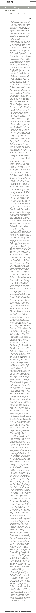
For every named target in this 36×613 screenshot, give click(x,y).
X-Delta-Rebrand (16, 356)
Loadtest (28, 156)
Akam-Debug (19, 29)
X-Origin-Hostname (17, 480)
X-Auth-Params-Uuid (26, 297)
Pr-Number (21, 186)
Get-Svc (25, 119)
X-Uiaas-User (24, 568)
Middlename (27, 161)
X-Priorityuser (19, 497)
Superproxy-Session (15, 239)
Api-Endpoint (28, 33)
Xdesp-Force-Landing (21, 593)
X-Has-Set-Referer (17, 410)
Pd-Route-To (28, 180)
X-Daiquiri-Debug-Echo (15, 350)
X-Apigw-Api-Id (16, 289)
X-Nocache (12, 471)
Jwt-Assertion (17, 152)
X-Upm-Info (15, 572)
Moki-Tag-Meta (19, 162)
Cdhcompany (15, 56)
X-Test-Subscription (17, 557)
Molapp (22, 162)
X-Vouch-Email (16, 580)
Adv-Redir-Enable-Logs (19, 26)
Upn (13, 257)
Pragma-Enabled (27, 186)
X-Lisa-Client (25, 432)
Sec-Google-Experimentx (14, 211)
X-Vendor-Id (26, 578)
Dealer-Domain (23, 85)
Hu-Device (11, 128)
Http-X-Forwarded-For (24, 127)
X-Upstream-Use (25, 572)
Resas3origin (14, 200)
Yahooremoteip (12, 597)
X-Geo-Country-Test (19, 402)
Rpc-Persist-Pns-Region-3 (20, 203)
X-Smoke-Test (25, 541)
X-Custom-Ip (21, 348)
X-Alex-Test (25, 283)
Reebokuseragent (21, 196)
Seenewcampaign (27, 214)
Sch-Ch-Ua (22, 225)
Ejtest (28, 101)
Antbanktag (28, 32)
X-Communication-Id (17, 338)
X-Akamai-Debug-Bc (17, 282)
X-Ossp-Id (28, 484)
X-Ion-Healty (27, 425)
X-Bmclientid (21, 315)
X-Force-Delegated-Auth (20, 390)
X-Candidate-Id (20, 325)
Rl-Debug (26, 201)
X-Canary (26, 324)
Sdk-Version (23, 210)
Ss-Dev (11, 233)
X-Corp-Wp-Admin (16, 340)
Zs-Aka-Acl (15, 599)
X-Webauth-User (12, 582)
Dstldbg (11, 98)
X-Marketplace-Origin (19, 452)
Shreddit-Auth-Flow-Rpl (24, 222)
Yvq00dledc (28, 597)
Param (17, 179)
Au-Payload (26, 39)
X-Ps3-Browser (19, 502)
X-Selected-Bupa (16, 529)
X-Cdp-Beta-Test (25, 329)
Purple (16, 193)
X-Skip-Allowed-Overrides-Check (20, 538)
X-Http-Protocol (17, 415)
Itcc (17, 150)
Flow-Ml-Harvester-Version (22, 111)
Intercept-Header (12, 146)
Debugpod (20, 86)
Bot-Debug (13, 51)
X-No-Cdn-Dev (23, 470)
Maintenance (26, 159)
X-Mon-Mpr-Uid (22, 461)
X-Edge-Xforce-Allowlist (13, 372)
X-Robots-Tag (19, 521)
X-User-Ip (19, 575)
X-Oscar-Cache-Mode (24, 484)
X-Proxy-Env (28, 499)
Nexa (20, 167)
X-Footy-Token (26, 388)
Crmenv (26, 72)
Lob (30, 156)
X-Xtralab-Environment (14, 588)
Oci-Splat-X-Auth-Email (24, 171)
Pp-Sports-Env (16, 186)
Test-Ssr (15, 246)
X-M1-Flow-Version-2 (26, 449)
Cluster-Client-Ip (19, 65)
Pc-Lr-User (24, 180)
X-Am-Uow (14, 286)
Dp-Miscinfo (25, 96)
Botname (19, 51)
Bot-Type (16, 51)
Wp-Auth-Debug (12, 270)
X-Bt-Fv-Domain (19, 319)
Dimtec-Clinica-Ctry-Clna (26, 93)
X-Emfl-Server (26, 373)
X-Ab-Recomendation (23, 274)
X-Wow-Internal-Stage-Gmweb (17, 584)
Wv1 (29, 272)
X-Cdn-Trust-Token (20, 329)
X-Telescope (27, 555)
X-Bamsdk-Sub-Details (18, 304)
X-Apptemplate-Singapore (20, 294)
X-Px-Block (22, 504)
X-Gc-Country (18, 400)
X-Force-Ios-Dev (27, 390)
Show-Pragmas (15, 220)
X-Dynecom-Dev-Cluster (20, 367)
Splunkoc (14, 232)
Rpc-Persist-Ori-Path (18, 202)
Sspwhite (25, 234)
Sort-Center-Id (12, 231)
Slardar (27, 228)
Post (23, 185)
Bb (26, 48)
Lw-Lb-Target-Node (27, 157)
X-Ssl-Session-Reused (17, 547)
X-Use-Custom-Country (22, 573)
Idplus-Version (28, 142)
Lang (18, 154)
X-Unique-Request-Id (19, 570)
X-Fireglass (18, 386)
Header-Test (16, 124)
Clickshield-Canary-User (25, 62)
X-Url (29, 572)
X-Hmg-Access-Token (27, 412)
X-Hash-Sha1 (27, 410)
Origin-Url (22, 176)
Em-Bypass (20, 102)
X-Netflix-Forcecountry (19, 468)
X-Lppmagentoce (22, 441)
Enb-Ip (28, 104)
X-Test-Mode (12, 557)
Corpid (16, 69)
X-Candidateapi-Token (26, 325)
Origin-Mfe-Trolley (12, 176)
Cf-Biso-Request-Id (16, 60)
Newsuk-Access (17, 167)
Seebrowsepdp (17, 214)
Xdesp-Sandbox (26, 594)
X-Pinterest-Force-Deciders (24, 493)
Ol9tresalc (15, 173)
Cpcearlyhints (25, 70)
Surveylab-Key (25, 240)
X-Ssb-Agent (28, 545)
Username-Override (13, 261)
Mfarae (18, 161)
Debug (27, 85)
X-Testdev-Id (27, 557)
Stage (18, 235)
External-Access (22, 108)
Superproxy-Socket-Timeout (23, 239)
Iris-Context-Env (26, 147)
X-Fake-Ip (28, 381)
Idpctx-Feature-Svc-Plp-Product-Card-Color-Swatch (20, 141)
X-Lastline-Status (26, 429)
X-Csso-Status (24, 345)
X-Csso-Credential (15, 345)
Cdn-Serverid (16, 59)
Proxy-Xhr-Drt (14, 192)
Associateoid (19, 38)
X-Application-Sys (24, 291)
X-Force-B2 (15, 389)
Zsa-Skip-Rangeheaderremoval (21, 601)
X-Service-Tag (22, 531)
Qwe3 (25, 195)
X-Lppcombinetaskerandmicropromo (17, 438)
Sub (19, 236)
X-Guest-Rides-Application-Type (23, 408)
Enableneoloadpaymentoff (19, 104)
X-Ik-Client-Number (17, 420)
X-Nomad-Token (26, 471)
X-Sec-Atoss (24, 525)
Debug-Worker (12, 86)
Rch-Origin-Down (18, 201)
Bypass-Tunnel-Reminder (22, 53)
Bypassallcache (28, 53)
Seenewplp (21, 215)
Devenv (11, 90)
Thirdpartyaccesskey (18, 248)
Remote (14, 198)
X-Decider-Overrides (19, 355)
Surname (21, 240)
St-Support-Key (15, 235)
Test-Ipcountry (19, 245)
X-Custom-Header (13, 348)
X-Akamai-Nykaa (22, 282)
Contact (25, 4)
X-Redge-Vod (13, 511)
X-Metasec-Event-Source (18, 459)
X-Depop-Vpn (21, 356)
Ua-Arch (17, 254)
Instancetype (26, 145)
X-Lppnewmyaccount (26, 442)
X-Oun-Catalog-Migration (19, 485)
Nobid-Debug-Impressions (23, 169)
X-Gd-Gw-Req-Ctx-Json (23, 400)
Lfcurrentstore (26, 155)
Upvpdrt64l (16, 257)
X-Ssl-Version (23, 547)
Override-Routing (12, 177)
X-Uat (25, 567)
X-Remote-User (15, 513)
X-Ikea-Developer (27, 420)
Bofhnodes (28, 50)
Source (16, 231)
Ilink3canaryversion (13, 144)
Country (13, 70)
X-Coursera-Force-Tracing (22, 341)
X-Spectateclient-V (26, 543)
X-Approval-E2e (21, 293)
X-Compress (22, 338)
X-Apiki (23, 289)
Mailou (20, 159)
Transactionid (18, 251)
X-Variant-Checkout (14, 577)
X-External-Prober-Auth (24, 379)
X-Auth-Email (15, 296)
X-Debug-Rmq (19, 353)
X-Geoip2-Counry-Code (22, 403)
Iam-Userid (28, 136)
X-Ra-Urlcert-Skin (22, 507)
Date (22, 84)
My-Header (20, 164)
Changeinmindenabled (18, 135)
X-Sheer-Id (21, 532)
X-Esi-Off (11, 375)
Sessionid (19, 218)
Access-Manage (20, 24)
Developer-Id (27, 89)
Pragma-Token (12, 187)
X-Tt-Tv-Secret (27, 566)
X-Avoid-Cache (27, 301)
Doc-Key (17, 95)
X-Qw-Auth (22, 506)
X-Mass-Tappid (27, 453)
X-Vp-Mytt (28, 580)
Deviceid (22, 91)
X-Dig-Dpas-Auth (26, 360)
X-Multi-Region (24, 466)
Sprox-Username (27, 232)
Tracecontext (26, 250)
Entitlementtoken (17, 105)
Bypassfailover (16, 54)
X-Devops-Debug (15, 359)
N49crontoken (12, 165)
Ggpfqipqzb (28, 119)
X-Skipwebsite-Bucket (19, 539)
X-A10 (14, 274)
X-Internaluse (23, 424)
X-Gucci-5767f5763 (16, 408)
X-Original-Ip (12, 483)
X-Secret (27, 525)
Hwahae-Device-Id (19, 129)
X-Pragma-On (16, 496)
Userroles (21, 261)
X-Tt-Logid (17, 565)
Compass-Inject (24, 66)
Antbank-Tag (24, 32)
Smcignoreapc (23, 229)
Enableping (25, 104)
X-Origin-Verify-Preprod (17, 482)
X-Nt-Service (19, 472)
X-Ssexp (11, 546)
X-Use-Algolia (12, 573)
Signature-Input (22, 226)
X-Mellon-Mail (22, 456)
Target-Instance (19, 242)
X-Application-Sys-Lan (27, 292)
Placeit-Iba (27, 184)
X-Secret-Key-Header (17, 526)
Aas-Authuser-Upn (19, 22)
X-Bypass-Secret (17, 323)
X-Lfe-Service (15, 432)
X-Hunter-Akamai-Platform (18, 416)
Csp (18, 79)
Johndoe (13, 152)
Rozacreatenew (12, 202)
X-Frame (16, 397)
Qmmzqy (18, 194)
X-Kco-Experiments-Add (13, 428)
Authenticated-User (26, 40)
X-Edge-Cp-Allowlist (23, 370)
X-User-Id (17, 574)
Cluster (15, 65)
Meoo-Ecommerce (21, 160)
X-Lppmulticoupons (20, 442)
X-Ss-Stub (24, 545)
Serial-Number (24, 217)
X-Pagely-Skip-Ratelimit (27, 487)
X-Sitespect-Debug (24, 537)
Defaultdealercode (24, 86)
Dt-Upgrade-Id (15, 98)
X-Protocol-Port (20, 499)
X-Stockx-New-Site (27, 549)
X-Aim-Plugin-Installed (26, 280)
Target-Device (14, 242)
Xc (23, 592)
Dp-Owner (29, 96)
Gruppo (11, 122)
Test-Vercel (18, 246)
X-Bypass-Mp (23, 322)
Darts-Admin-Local (13, 83)
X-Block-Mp (14, 314)
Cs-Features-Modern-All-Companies (25, 74)
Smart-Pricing (17, 229)
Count (11, 70)
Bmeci (22, 50)
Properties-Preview (27, 190)
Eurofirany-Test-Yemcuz (24, 106)
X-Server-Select (21, 530)
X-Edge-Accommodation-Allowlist (15, 370)
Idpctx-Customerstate (19, 137)
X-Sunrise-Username (21, 551)
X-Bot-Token (15, 316)
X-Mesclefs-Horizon (27, 457)
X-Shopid (21, 533)
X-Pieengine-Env (14, 493)
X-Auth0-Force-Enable (26, 299)
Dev (18, 88)
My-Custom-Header (15, 164)
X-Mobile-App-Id (24, 460)
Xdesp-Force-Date (15, 593)
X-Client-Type (22, 334)
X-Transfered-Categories (24, 562)
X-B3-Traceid (23, 303)
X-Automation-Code (17, 301)
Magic (26, 158)
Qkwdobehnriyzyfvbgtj (13, 194)
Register (34, 1)
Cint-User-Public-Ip (15, 62)
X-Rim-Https (16, 520)
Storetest (14, 236)
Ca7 (19, 54)
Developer (17, 89)
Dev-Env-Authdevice (26, 88)
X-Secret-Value (12, 527)
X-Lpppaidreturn (18, 444)
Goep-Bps (13, 120)
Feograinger (25, 110)
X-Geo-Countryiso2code (26, 402)
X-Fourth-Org (17, 396)
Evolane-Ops (21, 107)
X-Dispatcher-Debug (16, 362)
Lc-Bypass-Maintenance (13, 155)
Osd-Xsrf (28, 176)
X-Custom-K (20, 349)
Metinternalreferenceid (13, 161)
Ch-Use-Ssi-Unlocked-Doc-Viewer (22, 134)
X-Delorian (11, 356)
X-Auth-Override (24, 296)
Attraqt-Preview (18, 39)
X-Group (11, 407)
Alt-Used (15, 32)
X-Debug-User (20, 354)
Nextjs (22, 167)
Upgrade (11, 257)
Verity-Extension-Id (18, 262)
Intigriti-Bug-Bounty (19, 147)
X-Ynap (27, 589)
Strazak (17, 236)
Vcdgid (11, 262)
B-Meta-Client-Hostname (18, 45)
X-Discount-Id (17, 361)
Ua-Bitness (20, 254)
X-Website (22, 582)
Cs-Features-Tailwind (17, 78)
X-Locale (21, 434)
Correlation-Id (19, 69)
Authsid (16, 41)
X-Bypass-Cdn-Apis (24, 321)
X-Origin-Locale (22, 480)
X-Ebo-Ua (22, 368)
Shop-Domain (23, 219)
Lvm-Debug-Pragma (21, 157)
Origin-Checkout (27, 174)
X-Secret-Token (28, 526)
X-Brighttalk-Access (23, 316)
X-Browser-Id (21, 317)
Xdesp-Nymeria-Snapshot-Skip (19, 594)
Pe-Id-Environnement (22, 181)
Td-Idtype (15, 244)
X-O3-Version (17, 476)
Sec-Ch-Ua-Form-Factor (22, 212)
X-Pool (29, 495)
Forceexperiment (20, 114)
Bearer (28, 48)
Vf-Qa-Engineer (19, 263)
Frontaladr (25, 115)
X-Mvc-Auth (28, 466)
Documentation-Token (22, 95)
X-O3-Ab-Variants (15, 474)
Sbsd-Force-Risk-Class (17, 208)
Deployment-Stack (23, 87)
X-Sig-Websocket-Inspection (25, 535)
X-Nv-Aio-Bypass (16, 473)
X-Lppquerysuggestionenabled (18, 446)
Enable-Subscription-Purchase (14, 103)
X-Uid (27, 568)
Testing (28, 247)
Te (17, 244)
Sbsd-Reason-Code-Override (25, 208)
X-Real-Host (24, 509)
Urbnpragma (20, 257)
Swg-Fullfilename (26, 241)
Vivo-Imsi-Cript (23, 264)
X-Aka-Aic (21, 281)
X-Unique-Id (14, 570)
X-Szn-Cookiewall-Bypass (17, 553)
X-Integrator (25, 423)
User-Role (17, 259)
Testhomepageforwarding (22, 247)
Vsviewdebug (14, 265)
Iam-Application (21, 136)
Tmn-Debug (12, 249)
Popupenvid (16, 185)
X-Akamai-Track (15, 283)
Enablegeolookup (12, 104)
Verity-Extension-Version (24, 262)
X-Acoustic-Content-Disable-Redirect (17, 276)
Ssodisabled (19, 234)
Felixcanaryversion (21, 110)
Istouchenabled (12, 150)
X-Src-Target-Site (13, 545)
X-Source (20, 542)
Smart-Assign (12, 229)
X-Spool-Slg (22, 544)
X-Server (17, 530)
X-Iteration (16, 426)
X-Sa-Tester (21, 523)
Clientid (20, 64)
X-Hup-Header (18, 417)
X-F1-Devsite (25, 380)
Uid (10, 256)
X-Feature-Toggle (19, 384)
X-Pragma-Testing (21, 496)
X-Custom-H (28, 347)
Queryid (26, 194)
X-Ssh (14, 546)
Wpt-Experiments (17, 270)
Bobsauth (25, 50)
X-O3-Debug (20, 474)
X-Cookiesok (24, 339)
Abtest (25, 22)
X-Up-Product (18, 571)
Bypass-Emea (25, 52)
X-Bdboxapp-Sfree (27, 310)
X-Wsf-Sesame (24, 587)
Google (22, 120)
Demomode (12, 87)
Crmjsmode (12, 73)
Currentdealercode (21, 80)
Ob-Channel (19, 171)
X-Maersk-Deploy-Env (17, 450)
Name (15, 165)
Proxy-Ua (25, 191)
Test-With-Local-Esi (23, 246)
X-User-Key (23, 575)
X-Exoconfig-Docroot (26, 376)
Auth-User (21, 40)
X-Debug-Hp (15, 352)
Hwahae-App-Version (13, 129)
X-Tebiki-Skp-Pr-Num (13, 555)
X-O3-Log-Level (20, 475)
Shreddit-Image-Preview (22, 224)
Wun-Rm (27, 272)
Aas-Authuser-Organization (27, 21)
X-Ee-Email (27, 372)
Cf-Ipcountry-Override (20, 61)
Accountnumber (20, 25)
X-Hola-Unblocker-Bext (26, 413)
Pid (27, 183)
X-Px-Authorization (17, 504)
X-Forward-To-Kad (26, 393)
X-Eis (14, 373)
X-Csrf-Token (23, 344)
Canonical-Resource (19, 55)
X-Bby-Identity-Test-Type (19, 308)
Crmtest (15, 73)
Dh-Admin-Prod (25, 92)
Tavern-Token (24, 242)
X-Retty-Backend (17, 518)
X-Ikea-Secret (16, 421)
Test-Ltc (22, 245)
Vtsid (22, 265)
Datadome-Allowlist (18, 84)
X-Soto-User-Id (16, 542)
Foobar (11, 113)
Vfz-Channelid (24, 263)
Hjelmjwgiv (23, 125)
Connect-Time (28, 67)
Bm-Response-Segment (17, 50)
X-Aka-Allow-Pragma (27, 281)
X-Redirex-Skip (28, 511)
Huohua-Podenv (26, 128)
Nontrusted (21, 170)
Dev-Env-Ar (21, 88)
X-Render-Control (25, 513)
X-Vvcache (12, 581)
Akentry (20, 31)
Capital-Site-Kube (25, 55)
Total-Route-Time (15, 250)
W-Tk (24, 265)
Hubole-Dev (22, 128)
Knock (11, 153)
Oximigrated (27, 177)
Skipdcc (11, 228)
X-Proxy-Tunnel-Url (23, 500)
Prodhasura (21, 189)
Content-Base (19, 68)
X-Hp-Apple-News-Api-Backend (20, 414)
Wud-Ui (23, 271)
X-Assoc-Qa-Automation (24, 295)
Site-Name (16, 227)
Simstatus (11, 227)
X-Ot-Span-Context (13, 485)
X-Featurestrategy (24, 385)
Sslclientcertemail (23, 233)
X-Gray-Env (25, 406)
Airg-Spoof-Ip (14, 28)
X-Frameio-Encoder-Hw (21, 397)
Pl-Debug (17, 184)
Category (11, 56)
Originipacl (25, 176)
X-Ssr (26, 547)
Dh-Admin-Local (20, 92)
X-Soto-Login (12, 542)
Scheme (26, 225)
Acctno (29, 25)
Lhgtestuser (15, 156)
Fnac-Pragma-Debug (25, 112)
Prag (23, 186)
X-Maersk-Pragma (23, 450)
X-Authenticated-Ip (19, 300)
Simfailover (26, 226)
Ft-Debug (15, 116)
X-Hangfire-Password (24, 409)
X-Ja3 (19, 426)
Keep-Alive (29, 152)
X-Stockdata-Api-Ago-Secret (20, 549)
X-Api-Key (24, 287)
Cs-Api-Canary (22, 73)
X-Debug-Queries (14, 353)
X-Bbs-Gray (13, 308)
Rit (23, 201)
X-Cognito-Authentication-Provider (23, 337)
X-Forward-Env (21, 393)
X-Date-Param (19, 351)
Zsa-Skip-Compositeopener (18, 600)
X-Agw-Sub (15, 280)
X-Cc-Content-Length (15, 327)
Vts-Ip (18, 265)
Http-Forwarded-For (16, 126)
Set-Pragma (26, 218)
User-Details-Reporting (13, 258)
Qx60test (27, 195)
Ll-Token (23, 156)
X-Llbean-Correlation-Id (21, 433)
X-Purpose (18, 503)
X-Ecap (15, 369)
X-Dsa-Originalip (26, 366)
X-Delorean (28, 355)
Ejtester (11, 102)
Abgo (23, 22)
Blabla (11, 49)
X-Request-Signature (17, 514)
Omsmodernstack (19, 173)
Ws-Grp (22, 270)
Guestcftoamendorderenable (17, 122)
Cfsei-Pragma (26, 61)
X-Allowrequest (20, 284)
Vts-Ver (20, 265)
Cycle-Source (27, 82)
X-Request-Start (22, 514)
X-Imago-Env (20, 422)
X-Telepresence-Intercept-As (21, 555)
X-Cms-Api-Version (17, 336)
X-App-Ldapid (14, 290)
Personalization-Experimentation (20, 182)
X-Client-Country (26, 330)
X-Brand (18, 316)
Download (13, 4)
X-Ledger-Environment (16, 431)
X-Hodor (16, 413)
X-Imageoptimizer (15, 422)
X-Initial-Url (16, 423)
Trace (19, 250)
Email (23, 102)
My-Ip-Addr (23, 164)
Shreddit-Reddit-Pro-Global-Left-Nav (15, 225)
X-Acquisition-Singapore (24, 277)
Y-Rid (19, 596)
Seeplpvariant (16, 217)
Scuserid (23, 209)
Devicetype (25, 91)
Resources (18, 4)
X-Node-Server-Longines (20, 471)
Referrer (20, 197)
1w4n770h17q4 (25, 20)
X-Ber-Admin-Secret (21, 311)
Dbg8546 (29, 84)
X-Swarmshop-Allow (18, 552)
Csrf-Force (26, 79)
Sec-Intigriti (28, 212)
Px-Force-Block (23, 193)
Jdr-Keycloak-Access (16, 151)
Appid (11, 36)
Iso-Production (26, 148)
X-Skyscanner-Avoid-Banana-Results (20, 539)
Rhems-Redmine (12, 201)
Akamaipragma (26, 30)
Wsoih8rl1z (24, 270)
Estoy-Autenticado (13, 106)
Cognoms (11, 66)
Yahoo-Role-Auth (25, 596)
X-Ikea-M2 (11, 421)
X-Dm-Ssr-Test (12, 364)
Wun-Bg (11, 272)
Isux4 (16, 150)
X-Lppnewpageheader (19, 443)
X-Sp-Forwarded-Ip (25, 542)
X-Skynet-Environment (25, 539)
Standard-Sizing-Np (25, 235)
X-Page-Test (15, 487)
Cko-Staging (19, 62)
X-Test (26, 556)
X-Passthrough (27, 488)
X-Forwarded (25, 394)
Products (6, 4)
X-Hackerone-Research (17, 409)
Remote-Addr (18, 198)
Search (26, 210)
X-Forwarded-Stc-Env (19, 395)
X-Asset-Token (18, 295)
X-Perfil (15, 490)
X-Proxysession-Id (23, 501)
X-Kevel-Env (19, 428)
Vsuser (11, 265)
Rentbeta (11, 199)
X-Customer (28, 349)
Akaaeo (13, 29)
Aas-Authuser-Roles (13, 22)
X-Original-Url (24, 483)
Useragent (27, 259)
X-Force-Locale (18, 391)
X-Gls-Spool (15, 404)
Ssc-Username (17, 233)
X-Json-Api (16, 427)
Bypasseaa (12, 54)
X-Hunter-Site (13, 417)
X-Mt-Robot (12, 466)
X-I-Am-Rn (15, 418)
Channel (23, 135)
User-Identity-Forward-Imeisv (21, 258)
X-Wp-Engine (23, 586)
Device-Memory (24, 90)
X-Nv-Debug (21, 473)
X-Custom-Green (23, 347)
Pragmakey (16, 187)
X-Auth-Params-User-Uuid (18, 297)
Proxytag (17, 192)
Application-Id (17, 36)
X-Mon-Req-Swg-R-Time (22, 462)
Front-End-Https (21, 115)
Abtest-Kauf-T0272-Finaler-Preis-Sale (23, 23)
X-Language (21, 429)
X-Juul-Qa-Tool (28, 427)
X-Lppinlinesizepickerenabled (25, 440)
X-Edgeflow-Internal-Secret (21, 372)
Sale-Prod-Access (15, 206)
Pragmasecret (20, 187)
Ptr (28, 192)
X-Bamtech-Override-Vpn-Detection (19, 306)
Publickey (11, 193)
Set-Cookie (23, 218)
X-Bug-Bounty (16, 320)
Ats (25, 38)
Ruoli (14, 205)
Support (22, 4)
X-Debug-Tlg (16, 354)
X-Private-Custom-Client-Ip (25, 497)
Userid (22, 260)
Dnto (29, 94)
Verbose (14, 262)
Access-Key (15, 24)
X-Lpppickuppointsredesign (25, 444)
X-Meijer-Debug (12, 456)
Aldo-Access (27, 31)
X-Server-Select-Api (27, 530)
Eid (24, 101)
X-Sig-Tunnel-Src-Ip (17, 535)
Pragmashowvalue (25, 187)
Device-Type (12, 91)
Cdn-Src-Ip (24, 59)
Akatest (17, 31)
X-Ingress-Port (12, 423)
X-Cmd (27, 335)
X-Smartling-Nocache (19, 541)
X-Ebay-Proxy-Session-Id (17, 368)
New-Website (12, 167)
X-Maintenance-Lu (13, 452)
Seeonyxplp (12, 217)
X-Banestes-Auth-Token (16, 307)
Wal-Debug (14, 266)
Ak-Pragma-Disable (23, 28)
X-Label (18, 429)
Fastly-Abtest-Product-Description (19, 109)
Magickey (29, 158)
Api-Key (17, 34)
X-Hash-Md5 (22, 410)
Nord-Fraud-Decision (27, 170)
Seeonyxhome (21, 216)
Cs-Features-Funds (17, 74)
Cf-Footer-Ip (15, 61)
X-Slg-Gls (14, 540)
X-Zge (25, 591)
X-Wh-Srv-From (14, 583)
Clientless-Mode (24, 64)
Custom (26, 80)
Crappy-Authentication (16, 71)
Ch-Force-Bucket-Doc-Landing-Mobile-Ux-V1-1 (20, 133)
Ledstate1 (19, 155)
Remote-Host (28, 198)
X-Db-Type (22, 351)
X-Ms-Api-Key (24, 463)
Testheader (17, 247)
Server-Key (12, 218)
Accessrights (12, 25)
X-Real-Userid (15, 510)
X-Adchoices (20, 278)
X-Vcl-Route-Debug (21, 578)
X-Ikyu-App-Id (20, 421)
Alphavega (11, 32)
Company (20, 66)
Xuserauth (11, 596)
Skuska (14, 228)
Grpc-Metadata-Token (26, 121)
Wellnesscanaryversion (18, 268)
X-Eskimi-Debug (15, 375)
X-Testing (13, 558)
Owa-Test (21, 177)
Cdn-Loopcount (23, 57)
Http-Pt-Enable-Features (23, 126)
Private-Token (17, 189)
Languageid (24, 154)
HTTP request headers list (14, 13)
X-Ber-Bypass (12, 312)
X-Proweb (24, 499)
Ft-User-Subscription (22, 116)
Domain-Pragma (12, 96)
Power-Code (26, 185)
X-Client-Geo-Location (19, 331)
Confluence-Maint (22, 67)
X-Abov (25, 275)
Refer (25, 196)
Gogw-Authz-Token (18, 120)
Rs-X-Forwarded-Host (20, 204)
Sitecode (26, 227)
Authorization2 (12, 41)
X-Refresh (15, 512)
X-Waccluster (17, 581)
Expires (11, 108)
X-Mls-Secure (12, 460)
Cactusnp (22, 54)
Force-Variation (12, 114)
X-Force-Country (26, 389)
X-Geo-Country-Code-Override (25, 401)
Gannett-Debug (15, 118)
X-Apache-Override (13, 287)
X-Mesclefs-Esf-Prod (21, 457)
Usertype (24, 261)
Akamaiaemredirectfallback (20, 30)
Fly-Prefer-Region (15, 112)
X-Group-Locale (15, 407)
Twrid (11, 254)
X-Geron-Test (28, 403)
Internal (17, 146)
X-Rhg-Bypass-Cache (26, 519)
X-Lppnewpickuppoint (26, 443)
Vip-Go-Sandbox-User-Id (16, 264)
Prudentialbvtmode (22, 192)
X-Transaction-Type (17, 562)
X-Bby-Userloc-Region (18, 309)
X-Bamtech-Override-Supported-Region (22, 306)
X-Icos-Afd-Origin (16, 419)
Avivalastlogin (19, 42)
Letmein (22, 155)
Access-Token (24, 24)
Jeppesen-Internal (21, 151)
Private (23, 188)
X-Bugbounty (27, 320)
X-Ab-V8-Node (22, 275)
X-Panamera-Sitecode (19, 488)
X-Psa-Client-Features (25, 502)
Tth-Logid (19, 253)
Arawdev (17, 37)
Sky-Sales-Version (18, 228)
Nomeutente (12, 170)
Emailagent (28, 102)
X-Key (22, 428)
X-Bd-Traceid (15, 310)
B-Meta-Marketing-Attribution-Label (21, 46)
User (29, 257)
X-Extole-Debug (18, 380)
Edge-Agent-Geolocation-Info (25, 100)
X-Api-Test (20, 288)
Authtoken (18, 41)
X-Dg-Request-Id (14, 360)
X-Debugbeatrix (24, 354)
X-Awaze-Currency (22, 302)
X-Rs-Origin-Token (25, 522)
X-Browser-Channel (16, 317)
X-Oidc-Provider (22, 477)
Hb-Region (26, 123)
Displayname (12, 94)
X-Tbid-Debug (19, 554)
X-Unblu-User (23, 569)
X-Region (18, 512)
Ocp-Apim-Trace (12, 172)
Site (14, 227)
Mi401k (24, 161)
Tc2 (13, 243)
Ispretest (11, 149)
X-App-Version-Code (19, 290)
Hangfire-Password (18, 123)
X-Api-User (28, 288)
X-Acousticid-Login (17, 277)
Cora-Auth (13, 69)
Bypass (13, 52)
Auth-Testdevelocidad (13, 40)
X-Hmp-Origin (12, 413)
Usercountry (19, 260)
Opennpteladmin (24, 173)
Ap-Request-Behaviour (23, 33)
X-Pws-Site (26, 503)
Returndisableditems (27, 200)
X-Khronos (25, 428)
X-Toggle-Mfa (19, 560)
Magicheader (12, 159)
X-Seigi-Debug (28, 528)
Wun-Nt (24, 272)
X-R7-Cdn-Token (27, 506)
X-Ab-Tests (17, 275)
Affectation (11, 27)
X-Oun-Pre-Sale (26, 485)
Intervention (12, 147)
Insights (23, 145)
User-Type (24, 259)
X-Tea (26, 554)
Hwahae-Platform (12, 130)
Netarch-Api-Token (21, 166)
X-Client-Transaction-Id (16, 334)
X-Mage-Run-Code (20, 451)
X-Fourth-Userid (21, 396)
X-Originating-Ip (28, 483)
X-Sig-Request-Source (24, 534)
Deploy (15, 87)
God (11, 120)
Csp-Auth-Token (22, 79)
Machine (15, 159)
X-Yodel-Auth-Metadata (18, 590)
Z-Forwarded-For (16, 598)
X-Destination (25, 356)
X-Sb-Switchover (26, 524)
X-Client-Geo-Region (25, 332)
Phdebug (26, 182)
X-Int (19, 423)
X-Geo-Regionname (16, 403)
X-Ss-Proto (21, 545)
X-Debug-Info (20, 352)
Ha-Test (11, 123)
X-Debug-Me (24, 352)
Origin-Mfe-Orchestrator (27, 175)
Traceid (11, 251)
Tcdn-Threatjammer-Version (22, 243)
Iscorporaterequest (17, 148)
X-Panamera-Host (13, 488)
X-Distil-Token (21, 362)
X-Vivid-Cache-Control (25, 579)
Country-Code (17, 70)
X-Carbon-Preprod (20, 326)
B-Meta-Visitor (19, 47)
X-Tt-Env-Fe (13, 565)
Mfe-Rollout (21, 161)
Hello (15, 125)
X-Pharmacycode (23, 492)
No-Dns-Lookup (12, 169)
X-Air (15, 281)
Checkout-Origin (16, 136)
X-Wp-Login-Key (27, 586)
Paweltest (24, 179)
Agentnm (23, 27)
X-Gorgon (21, 406)
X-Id (20, 419)
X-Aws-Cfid (15, 303)
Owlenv (24, 177)
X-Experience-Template (26, 378)
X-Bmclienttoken (26, 315)
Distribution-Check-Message (24, 94)
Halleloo (14, 123)
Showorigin (12, 222)
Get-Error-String (21, 119)
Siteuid (29, 227)
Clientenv (17, 64)
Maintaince (22, 159)
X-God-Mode (19, 404)
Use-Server (27, 257)
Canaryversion (14, 55)
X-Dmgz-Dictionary (22, 364)
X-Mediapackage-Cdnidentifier (25, 455)
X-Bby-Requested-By (26, 308)
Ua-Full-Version (24, 254)
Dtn (17, 98)
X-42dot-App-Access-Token (22, 273)
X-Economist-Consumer (19, 369)
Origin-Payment (18, 176)
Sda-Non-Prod (27, 209)
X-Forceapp (15, 392)
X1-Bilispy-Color (16, 592)
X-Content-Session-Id (19, 339)
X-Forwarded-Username (25, 395)
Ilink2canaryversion (26, 143)
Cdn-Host (16, 57)
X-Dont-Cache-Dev (19, 365)
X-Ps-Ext (15, 502)
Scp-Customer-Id (18, 209)
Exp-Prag (25, 107)
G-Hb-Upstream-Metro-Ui (22, 117)
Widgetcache (22, 269)
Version (11, 263)
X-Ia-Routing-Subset (20, 418)
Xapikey (20, 592)
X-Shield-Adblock (25, 532)
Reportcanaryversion (16, 199)
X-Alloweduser (16, 284)
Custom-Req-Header (23, 81)
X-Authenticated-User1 (26, 300)
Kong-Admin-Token (15, 153)
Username (27, 260)
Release (11, 198)
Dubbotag (22, 98)
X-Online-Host (24, 478)
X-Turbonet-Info (17, 567)
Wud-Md (15, 271)
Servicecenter (16, 218)
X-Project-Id (19, 498)
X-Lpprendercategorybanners (19, 447)
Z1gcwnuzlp (21, 598)
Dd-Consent (17, 85)
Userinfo (25, 260)
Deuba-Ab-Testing (15, 88)
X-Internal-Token (14, 424)
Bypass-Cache (17, 52)
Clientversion (12, 65)
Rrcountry (15, 204)
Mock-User (11, 162)
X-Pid (11, 493)
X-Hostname (14, 414)
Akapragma (12, 31)
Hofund (26, 125)
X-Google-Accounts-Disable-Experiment (20, 405)
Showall (25, 221)
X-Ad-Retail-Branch (15, 278)
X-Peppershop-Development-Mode (20, 489)
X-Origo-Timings (18, 484)
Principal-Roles (17, 188)
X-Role (27, 521)
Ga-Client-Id (28, 117)
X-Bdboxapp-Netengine (20, 310)
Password (19, 179)
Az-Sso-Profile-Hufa (20, 44)
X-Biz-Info (16, 313)
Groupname (21, 121)
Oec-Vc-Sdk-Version (18, 172)
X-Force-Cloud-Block (20, 389)
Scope (15, 209)
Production (27, 189)
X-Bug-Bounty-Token (22, 320)
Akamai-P (14, 30)
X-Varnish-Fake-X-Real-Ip (21, 577)
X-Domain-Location (13, 365)
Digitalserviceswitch (19, 93)
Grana (18, 121)
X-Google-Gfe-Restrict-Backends (15, 406)
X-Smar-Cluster (27, 540)
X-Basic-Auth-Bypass (23, 307)
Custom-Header (17, 81)
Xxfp (14, 596)
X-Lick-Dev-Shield (20, 432)
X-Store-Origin (14, 550)
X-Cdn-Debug (16, 328)
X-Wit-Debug (19, 583)
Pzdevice (26, 193)
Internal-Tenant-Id (26, 146)
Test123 (14, 247)
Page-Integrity (20, 178)
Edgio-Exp (19, 101)
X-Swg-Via (23, 552)
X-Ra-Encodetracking (17, 507)
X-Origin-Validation (13, 481)
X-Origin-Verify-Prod (24, 482)
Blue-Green (21, 49)
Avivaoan (22, 42)
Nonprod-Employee (17, 170)
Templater (28, 244)
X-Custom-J (16, 349)
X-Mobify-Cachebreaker (18, 460)
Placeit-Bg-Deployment (22, 184)
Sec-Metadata (12, 213)
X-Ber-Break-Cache (27, 311)
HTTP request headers (20, 8)
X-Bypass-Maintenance (17, 322)
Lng (25, 156)
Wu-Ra (28, 270)
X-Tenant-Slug (23, 556)
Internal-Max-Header (21, 146)
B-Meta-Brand (12, 45)
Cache (29, 54)
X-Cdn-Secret (20, 328)
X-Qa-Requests (15, 505)
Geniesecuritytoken (15, 119)
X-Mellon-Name (26, 456)
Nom (27, 169)
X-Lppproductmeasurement (22, 445)
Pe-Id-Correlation (16, 181)
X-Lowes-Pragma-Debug (24, 435)
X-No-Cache (18, 470)
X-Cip (14, 330)
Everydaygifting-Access (16, 107)
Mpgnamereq (12, 163)
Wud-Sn (20, 271)
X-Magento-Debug (26, 451)
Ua (15, 254)
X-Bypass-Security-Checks (24, 323)
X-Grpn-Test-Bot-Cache (21, 407)
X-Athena (29, 295)
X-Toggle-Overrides (24, 560)
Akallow (16, 29)
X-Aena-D (16, 279)
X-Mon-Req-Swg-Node (15, 462)
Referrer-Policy (24, 197)
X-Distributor (25, 362)
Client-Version (24, 63)
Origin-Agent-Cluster (13, 174)
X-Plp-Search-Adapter (16, 495)
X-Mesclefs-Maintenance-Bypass (15, 458)
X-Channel (21, 417)
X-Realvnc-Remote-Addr (20, 510)
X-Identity (29, 419)
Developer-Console (22, 89)
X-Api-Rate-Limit (12, 288)
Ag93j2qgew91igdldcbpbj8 (17, 27)
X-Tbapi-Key (14, 554)
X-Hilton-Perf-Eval (16, 412)
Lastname (27, 154)
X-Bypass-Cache (18, 321)
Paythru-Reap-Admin (16, 180)
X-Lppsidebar (24, 448)
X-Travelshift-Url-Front (20, 563)
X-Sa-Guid (17, 523)
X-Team (29, 554)
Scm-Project (12, 209)
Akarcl (15, 31)
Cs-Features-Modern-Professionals (20, 76)
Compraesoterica (12, 67)
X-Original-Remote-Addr (17, 483)
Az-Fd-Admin (27, 43)
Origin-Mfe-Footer (21, 175)
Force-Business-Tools (22, 113)
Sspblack (22, 234)
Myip (26, 164)
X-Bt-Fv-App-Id (22, 318)
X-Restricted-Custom (16, 517)
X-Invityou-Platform (22, 425)
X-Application (19, 291)
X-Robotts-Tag (24, 521)
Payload (28, 179)
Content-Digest (23, 68)
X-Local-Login (18, 434)
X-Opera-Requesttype (13, 479)
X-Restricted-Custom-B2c (23, 517)
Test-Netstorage (26, 245)
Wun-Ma (21, 272)
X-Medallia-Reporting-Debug (17, 455)
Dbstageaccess (12, 85)
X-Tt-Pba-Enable (21, 565)
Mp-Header (29, 162)
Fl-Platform (14, 111)
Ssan (13, 233)
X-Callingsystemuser (21, 324)
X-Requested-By (26, 515)
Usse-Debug (27, 261)
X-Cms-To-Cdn (23, 336)
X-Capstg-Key (16, 326)
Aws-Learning (23, 43)
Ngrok (24, 167)
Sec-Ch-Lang (20, 211)
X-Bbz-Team (23, 309)
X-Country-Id (16, 341)
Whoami (19, 269)
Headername (12, 125)
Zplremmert (12, 599)
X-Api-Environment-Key (19, 287)
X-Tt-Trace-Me (23, 566)
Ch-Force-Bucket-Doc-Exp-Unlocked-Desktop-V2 (21, 133)
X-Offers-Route (17, 477)
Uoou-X (28, 256)
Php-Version (25, 183)
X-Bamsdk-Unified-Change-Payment (17, 305)
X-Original (28, 482)
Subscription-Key (24, 236)
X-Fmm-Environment (15, 387)
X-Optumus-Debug (26, 479)
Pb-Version (21, 180)
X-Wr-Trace (12, 587)
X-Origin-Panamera (27, 480)
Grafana (16, 121)
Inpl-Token (16, 145)
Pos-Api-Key (20, 185)
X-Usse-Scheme (20, 576)
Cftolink (29, 61)
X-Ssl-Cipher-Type (18, 546)
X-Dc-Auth (26, 351)
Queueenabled (17, 195)
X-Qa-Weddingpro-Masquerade (22, 505)
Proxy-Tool (22, 191)
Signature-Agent (17, 226)
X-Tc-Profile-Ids (23, 554)
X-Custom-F (15, 347)
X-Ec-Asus (25, 368)
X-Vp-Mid (24, 580)
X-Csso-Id (19, 345)
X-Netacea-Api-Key (25, 467)
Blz (23, 49)
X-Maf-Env (15, 451)
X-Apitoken (25, 289)
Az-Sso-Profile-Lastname (26, 44)
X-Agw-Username (19, 280)
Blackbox (13, 49)
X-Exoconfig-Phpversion (26, 377)
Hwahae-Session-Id (18, 130)
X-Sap (23, 524)
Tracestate (14, 251)
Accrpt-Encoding (25, 25)
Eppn (26, 105)
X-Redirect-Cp (24, 511)
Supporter (16, 240)
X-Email (22, 373)
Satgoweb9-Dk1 (27, 206)
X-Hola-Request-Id (20, 413)
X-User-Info (16, 575)
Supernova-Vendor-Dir (21, 238)
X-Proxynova (19, 501)
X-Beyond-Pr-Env (17, 312)
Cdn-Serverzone (20, 59)
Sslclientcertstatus (13, 234)
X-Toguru (29, 560)
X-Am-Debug (24, 285)
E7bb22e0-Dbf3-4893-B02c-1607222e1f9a (20, 99)
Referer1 (11, 197)
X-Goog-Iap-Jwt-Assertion (16, 405)
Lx (10, 158)
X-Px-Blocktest (26, 504)
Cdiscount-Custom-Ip (20, 56)
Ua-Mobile (15, 255)
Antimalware (12, 33)
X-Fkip (25, 386)
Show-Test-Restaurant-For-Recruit (19, 221)
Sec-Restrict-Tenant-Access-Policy (24, 213)
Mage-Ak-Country (22, 158)
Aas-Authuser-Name (19, 21)
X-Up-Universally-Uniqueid (24, 571)
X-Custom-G (19, 347)
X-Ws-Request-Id (16, 587)
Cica (11, 62)
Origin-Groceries (19, 174)
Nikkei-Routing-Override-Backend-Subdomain (19, 168)
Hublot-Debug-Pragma (17, 128)
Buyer (11, 52)
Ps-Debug (26, 192)
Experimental (29, 107)
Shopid (26, 219)
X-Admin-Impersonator (25, 278)
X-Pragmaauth (26, 496)
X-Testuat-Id (21, 558)
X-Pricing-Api (15, 497)
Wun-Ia (17, 272)
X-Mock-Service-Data (17, 461)
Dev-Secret (12, 89)
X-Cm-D (24, 335)
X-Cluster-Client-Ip (20, 335)
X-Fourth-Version (26, 396)
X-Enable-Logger (20, 374)
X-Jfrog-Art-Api (27, 426)
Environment (23, 105)
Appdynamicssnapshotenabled (25, 35)
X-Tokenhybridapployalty (16, 561)
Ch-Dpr (13, 133)
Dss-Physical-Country (26, 97)
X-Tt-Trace (14, 566)
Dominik (16, 96)
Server (28, 217)
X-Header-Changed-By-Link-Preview (20, 411)
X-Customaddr (24, 349)
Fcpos (25, 109)
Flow (17, 111)
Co (23, 65)
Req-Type (21, 199)
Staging (21, 235)
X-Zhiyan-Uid (28, 591)
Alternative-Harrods (19, 32)
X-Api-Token (24, 288)
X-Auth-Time (21, 299)
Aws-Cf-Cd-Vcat (18, 43)
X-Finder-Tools (14, 386)
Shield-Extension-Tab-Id (17, 219)
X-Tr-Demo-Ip (27, 561)
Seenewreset (25, 215)
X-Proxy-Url (15, 501)
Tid (22, 248)
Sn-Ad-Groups (28, 230)
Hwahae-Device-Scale (26, 129)
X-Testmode (17, 558)
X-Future (14, 399)
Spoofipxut (17, 232)
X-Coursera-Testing (23, 342)
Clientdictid (14, 64)
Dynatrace (11, 99)
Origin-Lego (12, 175)
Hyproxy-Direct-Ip (22, 132)
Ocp (28, 171)
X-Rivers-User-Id (20, 520)
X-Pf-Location (18, 492)
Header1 (19, 124)
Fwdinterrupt (17, 117)
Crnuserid (18, 73)
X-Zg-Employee (16, 591)
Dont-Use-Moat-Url (21, 96)
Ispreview (14, 149)
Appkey (13, 36)
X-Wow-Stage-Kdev (24, 585)
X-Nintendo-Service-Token (23, 469)
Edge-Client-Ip (12, 101)
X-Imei (24, 422)
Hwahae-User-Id (24, 130)
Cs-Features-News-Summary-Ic (21, 77)
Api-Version (20, 34)
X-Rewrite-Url (17, 519)
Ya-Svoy (21, 596)
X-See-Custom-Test (17, 528)
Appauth (19, 35)
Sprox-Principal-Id (22, 232)
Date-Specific (25, 84)
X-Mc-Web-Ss (24, 454)
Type (13, 254)
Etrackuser (19, 106)
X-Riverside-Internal (26, 520)
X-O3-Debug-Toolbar (26, 474)
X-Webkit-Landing (18, 582)
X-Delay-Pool (24, 355)
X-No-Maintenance (28, 470)
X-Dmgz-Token (28, 364)
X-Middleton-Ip (25, 459)
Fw (14, 117)
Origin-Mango (16, 175)
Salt (24, 206)
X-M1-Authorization (19, 449)
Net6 (17, 166)
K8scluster (20, 152)
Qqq (20, 194)
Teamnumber (20, 244)
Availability (14, 42)
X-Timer (18, 559)
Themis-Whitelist (12, 248)
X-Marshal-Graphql (15, 453)
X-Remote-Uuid (20, 513)
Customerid (14, 82)
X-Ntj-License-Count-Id (24, 472)
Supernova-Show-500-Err (14, 238)
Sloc (29, 228)
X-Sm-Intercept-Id (22, 540)
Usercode (15, 260)
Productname (12, 190)
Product (25, 189)
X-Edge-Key (23, 371)
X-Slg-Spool (17, 540)
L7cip (16, 154)
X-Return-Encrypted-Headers (24, 518)
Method (25, 160)
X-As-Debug (14, 295)
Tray (27, 252)
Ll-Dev (21, 156)
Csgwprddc (16, 79)
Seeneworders (17, 215)
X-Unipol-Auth (27, 569)
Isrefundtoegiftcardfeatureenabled (21, 149)
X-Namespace (16, 467)
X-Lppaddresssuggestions (26, 436)
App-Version (16, 35)
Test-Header (15, 245)
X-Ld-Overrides (21, 430)
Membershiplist (16, 160)
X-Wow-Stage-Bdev (24, 584)
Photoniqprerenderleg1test (19, 183)
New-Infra (25, 166)
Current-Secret (12, 80)
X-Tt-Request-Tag (26, 565)
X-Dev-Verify (27, 357)
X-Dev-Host (23, 357)
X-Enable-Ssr (25, 374)
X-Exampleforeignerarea (18, 376)
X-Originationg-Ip (12, 484)
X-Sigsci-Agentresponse (19, 536)
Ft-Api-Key (11, 116)
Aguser (28, 27)
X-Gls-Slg (11, 404)
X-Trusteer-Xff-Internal (26, 564)
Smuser (24, 230)
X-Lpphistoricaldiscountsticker (17, 439)
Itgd (29, 150)
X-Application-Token (15, 293)
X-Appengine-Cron (25, 290)
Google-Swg (25, 120)
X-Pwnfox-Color (22, 503)
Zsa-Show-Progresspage (21, 599)
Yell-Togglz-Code (17, 597)
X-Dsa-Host (22, 366)
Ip (23, 147)
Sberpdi (13, 207)
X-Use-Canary (17, 573)
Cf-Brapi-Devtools (21, 60)
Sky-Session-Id (23, 228)
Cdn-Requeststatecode (24, 58)
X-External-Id (12, 379)
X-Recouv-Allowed (27, 510)
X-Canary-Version (15, 325)
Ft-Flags (18, 116)
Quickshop (20, 195)
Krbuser (23, 153)
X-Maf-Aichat (28, 450)
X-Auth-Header (19, 296)
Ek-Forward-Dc (15, 102)
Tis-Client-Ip (24, 248)
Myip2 (28, 164)
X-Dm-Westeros (17, 364)
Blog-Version (17, 49)
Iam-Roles (25, 136)
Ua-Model (18, 255)
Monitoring (25, 162)
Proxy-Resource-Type (17, 191)
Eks (18, 102)
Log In (31, 1)
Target (11, 242)
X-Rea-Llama (28, 508)
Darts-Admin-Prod (18, 83)
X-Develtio (17, 358)
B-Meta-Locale (13, 46)
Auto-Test (11, 42)
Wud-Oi (17, 271)
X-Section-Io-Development (19, 527)
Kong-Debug (20, 153)
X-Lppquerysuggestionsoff (22, 446)
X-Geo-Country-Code (17, 401)
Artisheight (25, 37)
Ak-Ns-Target (18, 28)
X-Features (19, 385)
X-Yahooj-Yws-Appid (21, 588)
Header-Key (12, 124)
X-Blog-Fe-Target (19, 314)
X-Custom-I (17, 348)
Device (14, 90)
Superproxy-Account (28, 238)
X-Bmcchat (17, 315)
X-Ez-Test (21, 380)
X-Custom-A (16, 346)
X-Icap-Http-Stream (26, 418)
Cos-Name (27, 69)
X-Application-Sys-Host (20, 292)
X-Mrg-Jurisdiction (16, 463)
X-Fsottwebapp (16, 398)
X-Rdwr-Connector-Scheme (22, 508)
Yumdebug (24, 597)
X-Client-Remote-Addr (18, 333)
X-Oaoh (20, 476)
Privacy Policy (18, 611)
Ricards (22, 201)
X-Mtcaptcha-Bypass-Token (18, 466)
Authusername (23, 41)
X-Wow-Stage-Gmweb (18, 585)
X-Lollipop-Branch (17, 435)
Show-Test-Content (21, 220)
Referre (18, 197)
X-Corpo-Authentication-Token (24, 340)
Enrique (13, 105)
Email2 (26, 102)
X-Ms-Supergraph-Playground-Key (21, 465)
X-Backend (27, 303)
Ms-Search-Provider (17, 163)
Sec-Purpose (16, 213)
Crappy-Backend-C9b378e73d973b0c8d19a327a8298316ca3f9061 (17, 71)
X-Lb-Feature (17, 430)
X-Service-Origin (17, 531)
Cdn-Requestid (19, 58)
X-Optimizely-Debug (20, 479)
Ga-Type (11, 118)
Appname (26, 36)
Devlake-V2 (29, 91)
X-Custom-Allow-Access (22, 346)
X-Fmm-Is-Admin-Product (22, 387)
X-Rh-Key (20, 519)
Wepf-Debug (23, 268)
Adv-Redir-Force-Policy (26, 26)
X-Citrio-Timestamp (18, 330)
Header (29, 123)
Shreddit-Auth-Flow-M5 (17, 222)
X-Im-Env (11, 422)
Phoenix (13, 183)
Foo (28, 112)
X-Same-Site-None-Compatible (16, 524)
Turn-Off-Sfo (23, 253)
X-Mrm (20, 463)
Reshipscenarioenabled (20, 200)
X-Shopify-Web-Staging (26, 533)
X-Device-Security (21, 358)
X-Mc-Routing (20, 454)
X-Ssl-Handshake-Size (24, 546)
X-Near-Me (20, 467)
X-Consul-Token (13, 339)
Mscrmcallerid (23, 163)
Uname (21, 256)
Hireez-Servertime (19, 125)
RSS (21, 611)
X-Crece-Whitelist (25, 343)
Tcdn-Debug (16, 243)
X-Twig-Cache (22, 567)
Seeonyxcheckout (25, 216)
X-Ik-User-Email (22, 420)
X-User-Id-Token (22, 574)
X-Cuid (14, 346)
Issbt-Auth (27, 149)
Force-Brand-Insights (16, 113)
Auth (29, 39)
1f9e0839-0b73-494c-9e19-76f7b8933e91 (17, 20)
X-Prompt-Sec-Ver (24, 498)
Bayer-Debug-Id (23, 48)
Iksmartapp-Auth (14, 143)
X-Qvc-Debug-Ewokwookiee (17, 506)
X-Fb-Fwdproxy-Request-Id (20, 382)
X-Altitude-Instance (17, 285)
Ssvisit (28, 234)
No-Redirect (17, 169)
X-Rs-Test (29, 522)
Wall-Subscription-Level (19, 266)
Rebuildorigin (12, 196)
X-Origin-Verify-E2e (23, 481)
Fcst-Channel (28, 109)
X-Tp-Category (22, 561)
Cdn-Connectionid (26, 56)
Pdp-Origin (11, 181)
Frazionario (17, 115)
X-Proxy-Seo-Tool (17, 500)
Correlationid (23, 69)
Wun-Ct (14, 272)
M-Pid (12, 158)
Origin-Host (23, 174)
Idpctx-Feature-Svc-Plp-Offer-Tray (23, 140)
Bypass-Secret (16, 53)
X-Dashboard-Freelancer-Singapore (24, 350)
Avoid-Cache (26, 42)
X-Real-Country (16, 509)
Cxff (24, 82)
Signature (13, 226)
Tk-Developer (29, 248)
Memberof (11, 160)
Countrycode (21, 70)
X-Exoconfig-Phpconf (19, 377)
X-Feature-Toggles (25, 384)
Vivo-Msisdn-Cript (27, 264)
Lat (29, 154)
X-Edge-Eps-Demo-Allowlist (17, 371)
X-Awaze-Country (17, 302)
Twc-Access (27, 253)
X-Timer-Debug (21, 559)
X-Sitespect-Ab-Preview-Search (16, 537)
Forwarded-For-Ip (12, 115)
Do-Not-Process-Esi (13, 95)
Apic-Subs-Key (24, 34)
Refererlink (14, 197)
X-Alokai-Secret (25, 284)
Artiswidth (29, 37)
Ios (22, 147)
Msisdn (26, 163)
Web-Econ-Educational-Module (16, 267)
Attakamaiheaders (13, 39)
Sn (25, 230)
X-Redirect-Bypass (18, 511)
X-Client (22, 330)
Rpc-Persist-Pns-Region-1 (25, 202)
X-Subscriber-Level (27, 550)
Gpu (13, 121)
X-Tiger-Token (14, 559)
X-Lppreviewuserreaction (27, 447)
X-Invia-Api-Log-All (16, 425)
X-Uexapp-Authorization (17, 568)
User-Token (20, 259)
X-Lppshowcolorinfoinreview (18, 448)
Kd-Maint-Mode (25, 152)
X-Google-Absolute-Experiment (24, 405)
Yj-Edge (21, 597)
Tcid (10, 244)
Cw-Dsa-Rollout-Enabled (19, 82)
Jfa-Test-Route (27, 151)
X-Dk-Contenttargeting (18, 363)
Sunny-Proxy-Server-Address (18, 237)
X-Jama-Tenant (22, 426)
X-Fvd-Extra (17, 399)
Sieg (11, 226)
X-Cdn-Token (15, 329)
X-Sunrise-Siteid (15, 551)
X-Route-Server (14, 522)
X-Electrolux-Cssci (18, 373)
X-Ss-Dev (18, 545)
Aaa (15, 21)
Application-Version (22, 36)
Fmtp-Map (19, 112)
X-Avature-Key (22, 301)
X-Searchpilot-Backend (18, 525)
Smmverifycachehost (13, 230)
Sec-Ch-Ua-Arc (17, 212)
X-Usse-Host (15, 576)
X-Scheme (19, 534)
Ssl (19, 233)
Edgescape (16, 101)
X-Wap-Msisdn (21, 581)
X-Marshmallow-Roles (21, 453)
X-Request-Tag (27, 514)
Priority (21, 188)
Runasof (11, 205)
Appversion (12, 37)
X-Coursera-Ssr (17, 342)
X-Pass (24, 488)
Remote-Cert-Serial (23, 198)
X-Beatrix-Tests (16, 311)
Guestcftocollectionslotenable (25, 122)
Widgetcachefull (27, 269)
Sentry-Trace (20, 217)
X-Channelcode (26, 417)
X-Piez (18, 493)
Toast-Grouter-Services (19, 249)
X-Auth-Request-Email (17, 298)
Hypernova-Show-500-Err (21, 131)
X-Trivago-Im (25, 563)
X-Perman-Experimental (19, 490)
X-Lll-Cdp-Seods (27, 433)
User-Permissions (12, 259)
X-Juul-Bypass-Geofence (22, 427)
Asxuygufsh (23, 38)
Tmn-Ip (15, 249)
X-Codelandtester (15, 337)
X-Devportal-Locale (21, 359)
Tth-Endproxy (16, 253)
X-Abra (28, 275)
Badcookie (25, 47)
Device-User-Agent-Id (17, 91)
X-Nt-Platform (15, 472)
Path (22, 179)
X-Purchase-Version (13, 503)
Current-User (17, 80)
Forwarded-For (25, 114)
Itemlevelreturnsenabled (21, 150)
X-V (27, 576)
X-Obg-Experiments (24, 476)
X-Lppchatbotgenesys (17, 440)
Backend (22, 47)
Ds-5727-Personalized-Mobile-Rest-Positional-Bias (19, 97)
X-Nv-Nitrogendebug (27, 473)
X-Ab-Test (28, 274)
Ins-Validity (20, 145)
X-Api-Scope (17, 288)
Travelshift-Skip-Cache (23, 252)
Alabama (22, 31)
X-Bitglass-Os (12, 313)
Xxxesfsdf (16, 596)
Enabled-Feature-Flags (22, 103)
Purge (14, 193)
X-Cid (12, 330)
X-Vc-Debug (16, 578)
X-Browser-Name (26, 317)
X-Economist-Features (27, 369)
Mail (17, 159)
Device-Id (20, 90)
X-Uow (24, 570)
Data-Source (23, 83)
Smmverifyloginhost (19, 230)
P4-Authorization (14, 178)
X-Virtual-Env (19, 579)
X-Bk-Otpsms (24, 313)
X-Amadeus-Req (18, 286)
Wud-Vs (25, 271)
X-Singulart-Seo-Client (26, 536)
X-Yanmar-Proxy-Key (18, 589)
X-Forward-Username (19, 394)
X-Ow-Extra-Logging (19, 486)
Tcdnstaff (28, 243)
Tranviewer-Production (16, 252)
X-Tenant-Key (18, 556)
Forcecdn (16, 114)
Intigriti (15, 147)
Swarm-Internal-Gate (20, 241)
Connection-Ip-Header (13, 68)
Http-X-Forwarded (18, 127)
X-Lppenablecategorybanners (24, 438)
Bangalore (11, 48)
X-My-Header (12, 467)
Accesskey (28, 24)
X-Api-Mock (28, 287)
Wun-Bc (28, 271)
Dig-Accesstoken (13, 93)
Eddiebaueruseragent (17, 100)
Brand (26, 51)
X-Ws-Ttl (20, 587)
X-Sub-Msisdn (22, 550)
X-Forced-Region (19, 392)
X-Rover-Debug (19, 522)
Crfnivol (23, 72)
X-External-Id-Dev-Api (17, 379)
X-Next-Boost (24, 468)
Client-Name (12, 63)
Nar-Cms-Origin (19, 165)
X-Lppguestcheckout (21, 439)
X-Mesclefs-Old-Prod (23, 458)
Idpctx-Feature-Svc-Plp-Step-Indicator (20, 142)
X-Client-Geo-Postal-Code (17, 332)
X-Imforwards (27, 422)
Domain (27, 95)
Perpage (13, 182)
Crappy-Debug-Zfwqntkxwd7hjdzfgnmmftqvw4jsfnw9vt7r (19, 72)
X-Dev (16, 357)
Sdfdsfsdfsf (15, 210)
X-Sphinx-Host (14, 544)
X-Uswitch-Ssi (25, 576)
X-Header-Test (28, 411)
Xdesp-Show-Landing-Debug (20, 595)
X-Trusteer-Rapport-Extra (19, 564)
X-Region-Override (22, 512)
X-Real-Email (21, 509)
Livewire (18, 156)
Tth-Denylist (12, 253)
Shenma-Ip (12, 219)
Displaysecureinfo (17, 94)
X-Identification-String (24, 419)
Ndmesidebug (24, 165)
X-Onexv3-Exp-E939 (18, 478)
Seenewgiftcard (12, 215)
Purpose (19, 193)
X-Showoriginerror (15, 534)
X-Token (11, 561)
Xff (25, 595)
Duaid (19, 98)
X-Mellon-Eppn (17, 456)
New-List (28, 166)
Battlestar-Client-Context (17, 48)
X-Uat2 (27, 567)
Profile (20, 190)
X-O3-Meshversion (25, 475)
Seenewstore (12, 216)
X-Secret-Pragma (22, 526)
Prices (10, 4)
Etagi (16, 106)
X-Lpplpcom (18, 441)
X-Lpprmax (12, 448)
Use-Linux (23, 257)
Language (20, 154)
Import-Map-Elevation (19, 144)
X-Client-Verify (26, 334)
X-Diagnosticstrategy (21, 360)
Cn (22, 65)
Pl (15, 184)
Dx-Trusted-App (26, 98)
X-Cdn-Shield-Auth (25, 328)
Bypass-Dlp (21, 52)
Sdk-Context (19, 210)
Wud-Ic (12, 271)
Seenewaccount (22, 214)
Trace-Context (22, 250)
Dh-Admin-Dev (16, 92)
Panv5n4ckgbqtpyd (13, 179)
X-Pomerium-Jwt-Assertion (24, 495)
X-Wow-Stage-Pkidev (18, 586)
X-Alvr (21, 285)
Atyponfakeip (22, 39)
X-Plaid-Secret (25, 494)
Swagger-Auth (15, 241)
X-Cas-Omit (25, 326)
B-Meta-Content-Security (25, 45)
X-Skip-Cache (27, 538)
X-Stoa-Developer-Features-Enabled (17, 548)
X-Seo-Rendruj (22, 529)
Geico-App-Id (24, 118)
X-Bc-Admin (27, 309)
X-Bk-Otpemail (20, 313)
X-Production (15, 498)
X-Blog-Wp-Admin (24, 314)
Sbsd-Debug (12, 208)
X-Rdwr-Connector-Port (13, 508)
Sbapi (11, 207)
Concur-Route (18, 67)
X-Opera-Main (28, 478)
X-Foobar (22, 388)
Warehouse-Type (26, 266)
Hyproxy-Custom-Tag (17, 132)
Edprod (23, 101)
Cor (10, 69)
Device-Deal (17, 90)
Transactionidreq (22, 251)
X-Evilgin (26, 375)
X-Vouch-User (21, 580)
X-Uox (26, 570)
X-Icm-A (13, 419)
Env (20, 105)
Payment (11, 180)
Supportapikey (12, 240)
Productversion (17, 190)
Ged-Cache (19, 118)
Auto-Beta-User (27, 41)
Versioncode (14, 263)
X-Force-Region (23, 391)
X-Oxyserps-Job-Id (25, 486)
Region (28, 197)
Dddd (19, 85)
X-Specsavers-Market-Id (20, 543)
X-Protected (16, 499)
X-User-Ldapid (27, 575)
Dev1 (14, 89)
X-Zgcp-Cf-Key (21, 591)
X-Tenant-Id (14, 556)
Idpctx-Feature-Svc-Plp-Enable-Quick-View (18, 139)
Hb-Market (23, 123)
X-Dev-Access (19, 357)
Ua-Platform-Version (27, 255)
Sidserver (28, 225)
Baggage (28, 47)
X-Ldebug (25, 430)
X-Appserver (25, 293)
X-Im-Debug (28, 421)
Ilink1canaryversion (20, 143)
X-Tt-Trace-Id (18, 566)
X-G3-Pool (21, 399)
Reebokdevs (16, 196)
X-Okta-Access (27, 477)
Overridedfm (17, 177)
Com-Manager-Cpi (16, 66)
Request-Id (24, 199)
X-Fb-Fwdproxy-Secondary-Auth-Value (22, 383)
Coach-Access (26, 65)
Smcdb (20, 229)
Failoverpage (12, 109)
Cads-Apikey (26, 54)
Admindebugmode (13, 26)
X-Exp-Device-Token (20, 378)
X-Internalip (18, 424)
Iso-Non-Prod (22, 148)
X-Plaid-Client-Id (20, 494)
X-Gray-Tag (28, 406)
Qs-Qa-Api (23, 194)
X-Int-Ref (21, 423)
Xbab (22, 592)
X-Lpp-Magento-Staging (18, 436)
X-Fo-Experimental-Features (16, 388)
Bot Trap (23, 611)
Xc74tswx (25, 592)
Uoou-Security (24, 256)
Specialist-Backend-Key (20, 231)
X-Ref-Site (11, 512)
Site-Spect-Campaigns (21, 227)
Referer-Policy (28, 196)
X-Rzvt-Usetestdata (13, 523)
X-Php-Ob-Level (28, 492)
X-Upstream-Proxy (20, 572)
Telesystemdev (24, 244)
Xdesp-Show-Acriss (13, 595)
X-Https (21, 415)
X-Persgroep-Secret (26, 490)
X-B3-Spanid (19, 303)
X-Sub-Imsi (18, 550)
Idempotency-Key (12, 137)
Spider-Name (26, 231)
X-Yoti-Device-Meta (25, 590)
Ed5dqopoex (12, 100)
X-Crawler (15, 343)
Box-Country (23, 51)
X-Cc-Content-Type (21, 327)
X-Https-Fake (24, 415)
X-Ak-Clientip (18, 281)
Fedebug (16, 110)
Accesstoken (16, 25)
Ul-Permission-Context (16, 256)
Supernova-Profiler (26, 237)
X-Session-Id (26, 531)
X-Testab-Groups (22, 557)
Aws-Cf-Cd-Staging (13, 43)
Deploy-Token (18, 87)
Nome (29, 169)
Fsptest (29, 115)
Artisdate (20, 37)
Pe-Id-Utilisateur (28, 181)
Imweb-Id (24, 144)
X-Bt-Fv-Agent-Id (16, 318)
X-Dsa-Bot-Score (18, 366)
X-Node (15, 471)
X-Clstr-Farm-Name (14, 335)
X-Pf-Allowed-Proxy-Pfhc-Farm (20, 491)
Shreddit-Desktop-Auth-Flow (23, 223)
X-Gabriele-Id (25, 399)
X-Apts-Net (25, 294)
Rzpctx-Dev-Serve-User (18, 205)
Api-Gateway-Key (12, 34)
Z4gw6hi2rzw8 (25, 598)
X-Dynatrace (15, 367)
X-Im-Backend (24, 421)
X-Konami (15, 429)
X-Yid (25, 589)
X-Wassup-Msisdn (26, 581)
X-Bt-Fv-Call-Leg (26, 318)
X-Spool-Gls (18, 544)
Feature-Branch (12, 110)
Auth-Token (18, 40)
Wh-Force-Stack (15, 269)
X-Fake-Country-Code (16, 381)
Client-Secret (16, 63)
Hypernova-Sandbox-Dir (13, 131)
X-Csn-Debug (19, 344)
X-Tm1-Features (14, 560)
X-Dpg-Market (24, 365)
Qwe (23, 195)
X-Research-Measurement (19, 516)
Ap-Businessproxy (16, 33)
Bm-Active (25, 49)
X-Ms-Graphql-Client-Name (22, 464)
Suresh (19, 240)
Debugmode (16, 86)
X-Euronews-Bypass (21, 375)
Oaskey (15, 171)
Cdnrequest (28, 59)
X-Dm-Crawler (24, 363)
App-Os (13, 35)
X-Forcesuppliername (25, 392)
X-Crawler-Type (20, 343)
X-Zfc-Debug (12, 591)
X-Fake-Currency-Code (23, 381)
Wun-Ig (19, 272)
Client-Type (20, 63)
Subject (21, 236)
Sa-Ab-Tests (24, 205)
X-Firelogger (22, 386)
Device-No (28, 90)
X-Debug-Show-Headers (25, 353)
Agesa (25, 27)
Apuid (15, 37)
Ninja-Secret (28, 168)
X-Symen (26, 552)
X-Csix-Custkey (15, 344)
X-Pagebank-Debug (20, 487)
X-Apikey (20, 289)
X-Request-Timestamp (20, 515)
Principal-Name (12, 188)
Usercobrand (12, 260)
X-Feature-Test (14, 384)
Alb (24, 31)
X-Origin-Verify (18, 481)
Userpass (17, 261)
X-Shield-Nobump (17, 533)
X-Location (25, 434)
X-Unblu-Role (19, 569)
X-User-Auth (14, 574)
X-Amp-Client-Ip (23, 286)
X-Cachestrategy (15, 324)
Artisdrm (23, 37)
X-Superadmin (27, 551)
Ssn (16, 234)
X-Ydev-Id (22, 589)
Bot (10, 51)
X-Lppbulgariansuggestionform (20, 437)
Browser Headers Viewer (22, 13)
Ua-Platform (22, 255)
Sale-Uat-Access (20, 206)
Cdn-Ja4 (19, 57)
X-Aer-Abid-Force (20, 279)
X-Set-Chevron (17, 532)
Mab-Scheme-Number (16, 158)
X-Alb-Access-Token (21, 283)
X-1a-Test (16, 273)
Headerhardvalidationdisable (25, 124)
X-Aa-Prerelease (17, 274)
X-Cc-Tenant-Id (26, 327)
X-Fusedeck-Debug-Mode (22, 398)
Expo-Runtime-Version (16, 108)
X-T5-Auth (22, 553)
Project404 (23, 190)
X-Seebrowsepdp (22, 528)
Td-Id (12, 244)
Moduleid (15, 162)
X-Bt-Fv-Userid (24, 319)
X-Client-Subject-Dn (24, 333)
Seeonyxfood (16, 216)
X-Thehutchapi (25, 558)
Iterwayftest (27, 150)
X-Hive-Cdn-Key (21, 412)
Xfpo (27, 595)
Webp (22, 267)
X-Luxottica (15, 449)
